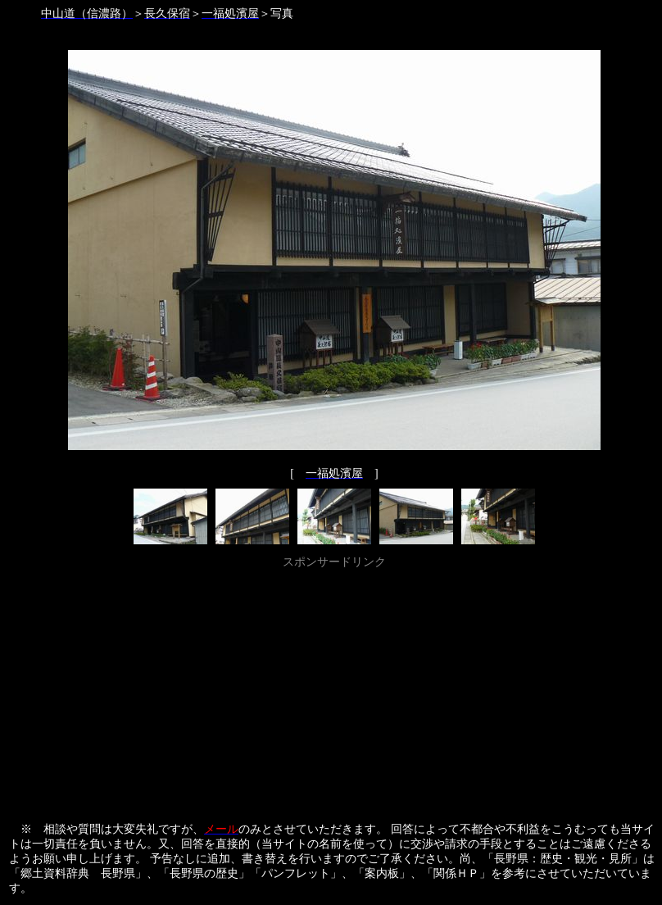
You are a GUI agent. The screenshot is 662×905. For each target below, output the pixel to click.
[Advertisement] (335, 688)
